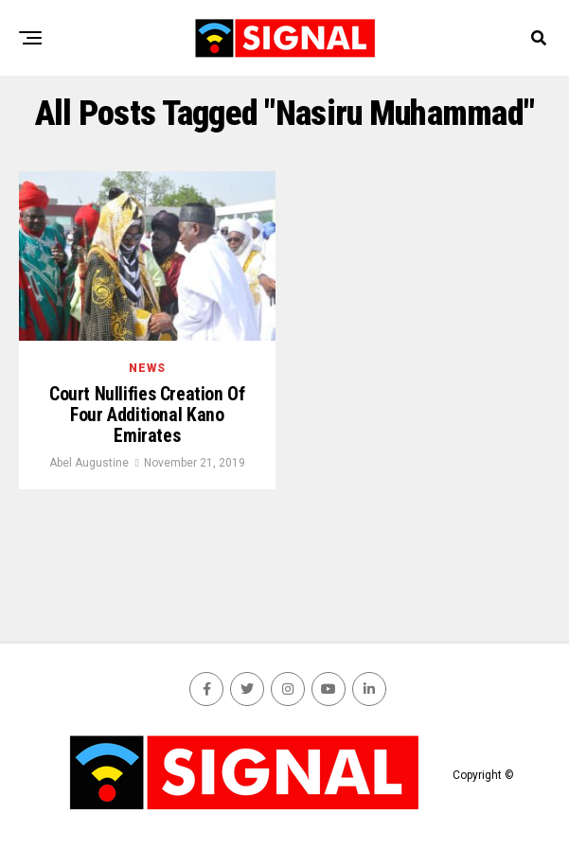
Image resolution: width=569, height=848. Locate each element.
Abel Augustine (89, 464)
